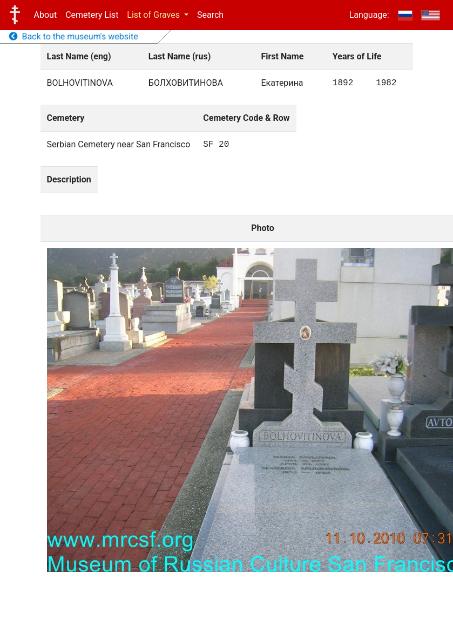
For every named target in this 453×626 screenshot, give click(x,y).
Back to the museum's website (73, 36)
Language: (369, 15)
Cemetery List (91, 15)
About (45, 15)
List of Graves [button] (154, 15)
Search (210, 15)
